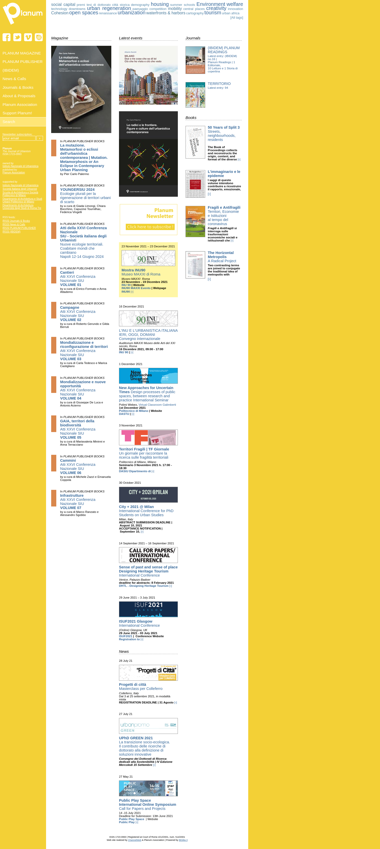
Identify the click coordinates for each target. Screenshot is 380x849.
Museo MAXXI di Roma (141, 272)
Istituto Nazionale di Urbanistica (20, 166)
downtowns (77, 9)
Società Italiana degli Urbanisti (20, 189)
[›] (132, 291)
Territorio (219, 84)
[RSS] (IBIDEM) (11, 231)
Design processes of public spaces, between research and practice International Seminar (147, 394)
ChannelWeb (134, 840)
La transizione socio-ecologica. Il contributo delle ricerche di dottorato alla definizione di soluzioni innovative (144, 746)
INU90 (126, 291)
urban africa (231, 13)
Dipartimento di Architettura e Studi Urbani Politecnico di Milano (22, 200)
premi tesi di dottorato (94, 5)
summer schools (182, 5)
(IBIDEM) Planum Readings (224, 50)
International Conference (148, 571)
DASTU (124, 413)
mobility (175, 8)
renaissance (108, 13)
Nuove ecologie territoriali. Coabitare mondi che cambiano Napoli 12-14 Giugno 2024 (83, 242)
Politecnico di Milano (133, 410)
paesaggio (140, 9)
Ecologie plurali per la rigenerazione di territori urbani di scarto (85, 196)
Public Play (127, 822)
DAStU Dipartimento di (135, 471)
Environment (211, 4)
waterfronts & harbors (165, 13)
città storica (120, 5)
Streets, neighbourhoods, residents (224, 133)
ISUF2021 (125, 636)
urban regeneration (109, 8)
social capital (63, 4)
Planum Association (14, 172)
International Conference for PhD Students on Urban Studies (146, 511)
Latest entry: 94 (218, 87)
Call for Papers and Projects (147, 804)
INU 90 (126, 284)
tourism (212, 12)
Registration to (129, 639)
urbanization (132, 12)
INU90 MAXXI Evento (136, 288)
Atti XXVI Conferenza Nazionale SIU (77, 278)
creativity (216, 8)
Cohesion (60, 13)
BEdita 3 (183, 840)
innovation (235, 9)
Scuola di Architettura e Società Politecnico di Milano (20, 194)
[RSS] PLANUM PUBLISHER (19, 228)
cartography (195, 13)
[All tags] (236, 17)
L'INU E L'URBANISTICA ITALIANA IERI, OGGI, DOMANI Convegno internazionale (148, 334)
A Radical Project (222, 257)
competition (157, 9)
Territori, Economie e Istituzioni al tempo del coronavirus (224, 215)
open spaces (83, 12)
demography (140, 5)
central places (194, 9)
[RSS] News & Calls (14, 224)
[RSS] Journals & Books (16, 220)
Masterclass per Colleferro (140, 686)
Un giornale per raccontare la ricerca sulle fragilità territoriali (144, 453)
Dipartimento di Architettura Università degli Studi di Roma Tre (22, 207)
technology (59, 9)
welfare (235, 4)
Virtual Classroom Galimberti (157, 404)
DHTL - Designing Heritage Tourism (143, 585)
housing (160, 4)
